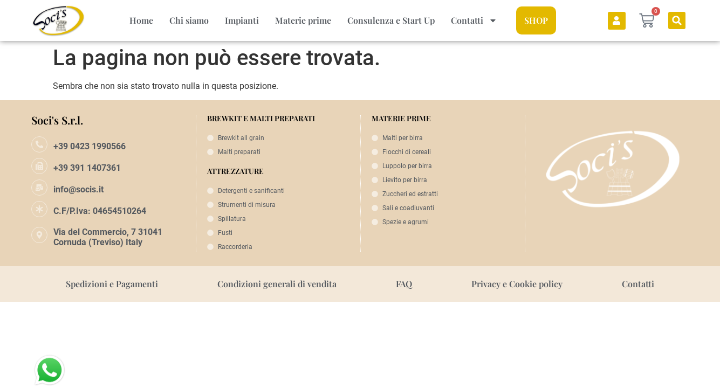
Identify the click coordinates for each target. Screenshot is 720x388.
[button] (676, 20)
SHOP (536, 20)
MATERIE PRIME (401, 118)
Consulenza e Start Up (391, 20)
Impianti (242, 20)
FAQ (404, 283)
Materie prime (303, 20)
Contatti (474, 20)
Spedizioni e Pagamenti (112, 283)
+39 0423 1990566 (89, 146)
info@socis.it (78, 189)
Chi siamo (189, 20)
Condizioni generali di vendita (277, 283)
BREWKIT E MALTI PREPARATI (261, 118)
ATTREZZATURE (235, 171)
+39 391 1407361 (87, 168)
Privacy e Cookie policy (517, 283)
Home (141, 20)
